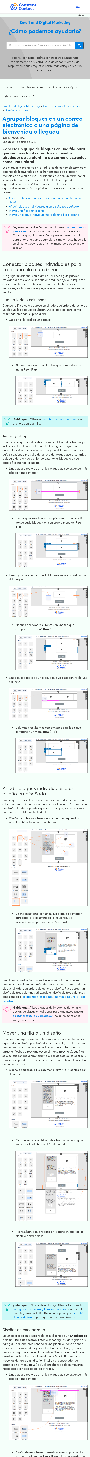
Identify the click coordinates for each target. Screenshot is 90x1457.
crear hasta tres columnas (59, 419)
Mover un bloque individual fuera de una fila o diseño (44, 215)
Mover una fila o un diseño (26, 211)
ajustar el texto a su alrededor (33, 1016)
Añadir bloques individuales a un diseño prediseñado (44, 206)
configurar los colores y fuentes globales (39, 1309)
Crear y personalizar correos (61, 106)
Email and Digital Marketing (21, 106)
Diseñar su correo (16, 110)
